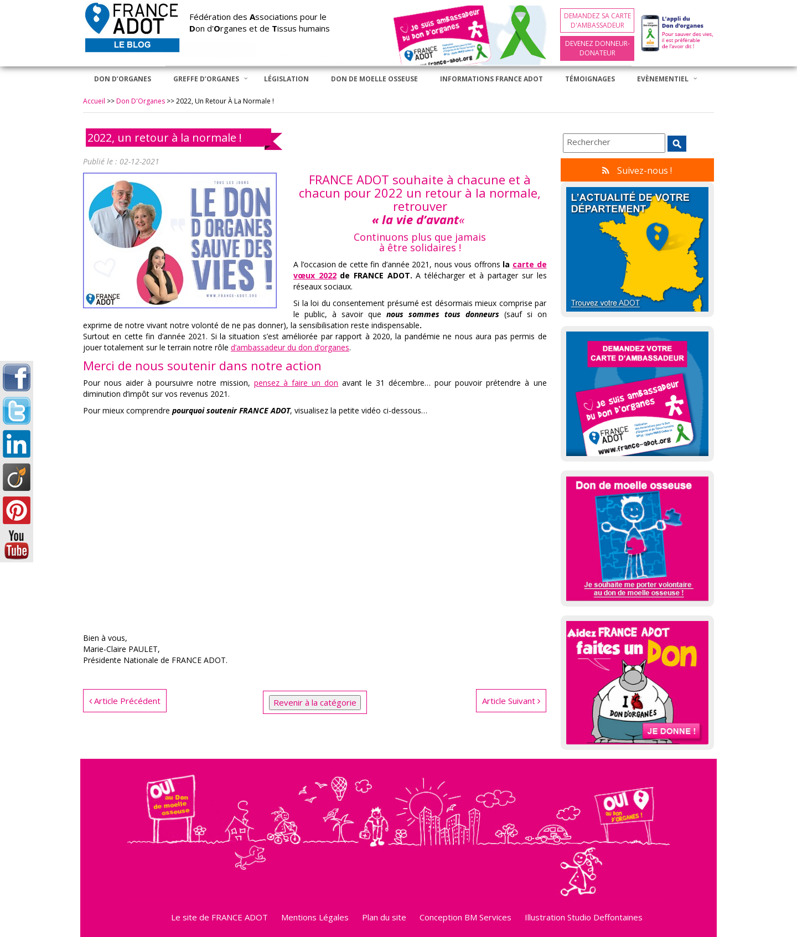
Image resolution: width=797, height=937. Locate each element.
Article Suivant (511, 700)
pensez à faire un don (296, 382)
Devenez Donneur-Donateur (597, 48)
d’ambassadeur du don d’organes (290, 347)
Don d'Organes (140, 101)
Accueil (94, 101)
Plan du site (384, 917)
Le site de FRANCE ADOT (219, 917)
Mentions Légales (315, 917)
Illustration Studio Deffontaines (584, 917)
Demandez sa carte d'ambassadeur (597, 20)
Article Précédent (125, 700)
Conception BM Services (465, 917)
